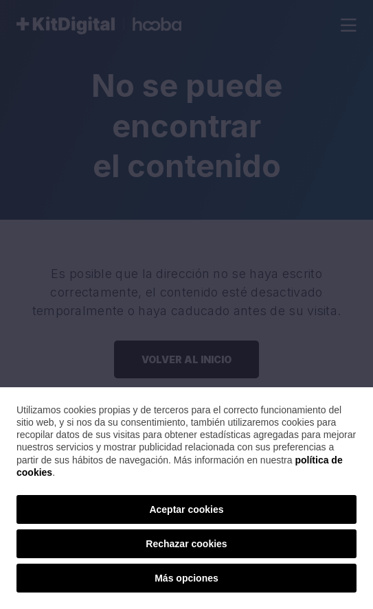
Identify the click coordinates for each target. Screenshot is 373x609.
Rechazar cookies (186, 543)
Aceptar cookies (186, 509)
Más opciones (186, 578)
